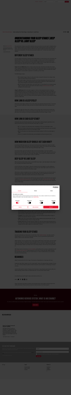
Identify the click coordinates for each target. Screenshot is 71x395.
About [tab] (51, 190)
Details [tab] (35, 190)
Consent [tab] (19, 190)
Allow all (50, 207)
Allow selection (35, 207)
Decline (20, 207)
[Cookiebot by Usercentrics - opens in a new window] (53, 187)
